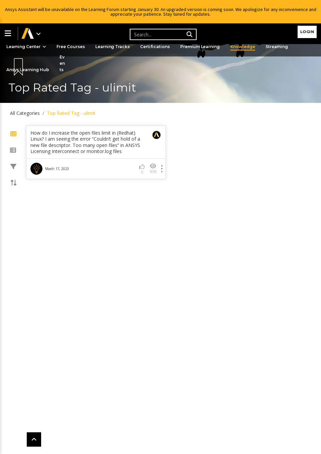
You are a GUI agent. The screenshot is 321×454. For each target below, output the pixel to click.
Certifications (158, 46)
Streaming (282, 46)
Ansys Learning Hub (28, 69)
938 (152, 168)
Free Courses (72, 46)
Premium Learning (203, 46)
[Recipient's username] (162, 34)
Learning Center (27, 46)
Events (63, 63)
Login (307, 31)
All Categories (25, 113)
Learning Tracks (114, 46)
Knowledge (246, 46)
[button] (9, 33)
